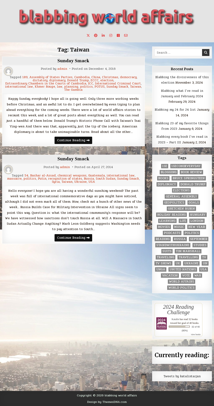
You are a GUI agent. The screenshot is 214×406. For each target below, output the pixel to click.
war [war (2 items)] (197, 275)
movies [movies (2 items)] (164, 227)
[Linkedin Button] (103, 35)
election (106, 80)
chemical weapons (72, 175)
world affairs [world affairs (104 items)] (181, 281)
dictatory (40, 80)
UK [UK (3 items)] (178, 263)
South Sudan (105, 178)
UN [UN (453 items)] (205, 263)
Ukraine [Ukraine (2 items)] (191, 263)
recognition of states (65, 178)
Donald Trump (78, 80)
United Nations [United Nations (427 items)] (182, 269)
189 (25, 77)
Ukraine (80, 181)
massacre (14, 178)
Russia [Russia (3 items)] (180, 239)
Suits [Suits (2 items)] (167, 251)
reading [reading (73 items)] (163, 239)
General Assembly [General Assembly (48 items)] (181, 196)
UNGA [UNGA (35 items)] (160, 269)
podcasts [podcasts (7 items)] (172, 233)
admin (62, 68)
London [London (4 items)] (197, 221)
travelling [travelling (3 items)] (188, 257)
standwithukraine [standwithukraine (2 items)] (172, 245)
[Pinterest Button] (96, 35)
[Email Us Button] (126, 35)
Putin (42, 178)
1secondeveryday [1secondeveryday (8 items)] (186, 166)
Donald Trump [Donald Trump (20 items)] (192, 184)
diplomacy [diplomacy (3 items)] (167, 184)
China (95, 77)
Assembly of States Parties (51, 77)
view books (196, 334)
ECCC (95, 80)
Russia (89, 178)
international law (19, 86)
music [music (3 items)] (179, 227)
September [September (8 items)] (198, 239)
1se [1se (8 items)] (164, 166)
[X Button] (88, 35)
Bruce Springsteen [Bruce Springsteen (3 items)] (189, 178)
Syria (56, 181)
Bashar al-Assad (43, 175)
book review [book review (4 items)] (191, 172)
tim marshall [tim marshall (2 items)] (188, 251)
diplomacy (57, 80)
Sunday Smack (73, 61)
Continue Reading (74, 140)
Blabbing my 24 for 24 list (175, 109)
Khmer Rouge (45, 86)
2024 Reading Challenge (178, 309)
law (59, 86)
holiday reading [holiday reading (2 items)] (171, 215)
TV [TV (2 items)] (204, 257)
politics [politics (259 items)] (192, 233)
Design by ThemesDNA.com (107, 402)
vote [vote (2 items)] (186, 275)
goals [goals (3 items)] (194, 202)
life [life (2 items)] (183, 221)
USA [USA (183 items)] (203, 269)
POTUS (99, 86)
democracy (128, 77)
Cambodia (82, 77)
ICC (90, 83)
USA (91, 181)
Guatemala (96, 175)
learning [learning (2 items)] (167, 221)
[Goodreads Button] (118, 35)
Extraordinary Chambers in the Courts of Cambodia (45, 83)
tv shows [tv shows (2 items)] (163, 263)
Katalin (175, 319)
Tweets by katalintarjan (182, 376)
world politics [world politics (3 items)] (181, 287)
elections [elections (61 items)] (181, 190)
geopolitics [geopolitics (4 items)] (174, 202)
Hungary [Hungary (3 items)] (198, 215)
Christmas (110, 77)
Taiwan (135, 86)
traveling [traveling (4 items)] (165, 257)
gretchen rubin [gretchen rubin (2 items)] (181, 208)
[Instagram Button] (111, 35)
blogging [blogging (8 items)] (169, 172)
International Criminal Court (118, 83)
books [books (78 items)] (163, 178)
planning (71, 86)
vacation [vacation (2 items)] (170, 275)
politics (86, 86)
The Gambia (73, 89)
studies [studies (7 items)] (200, 245)
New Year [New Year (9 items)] (196, 227)
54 (26, 175)
